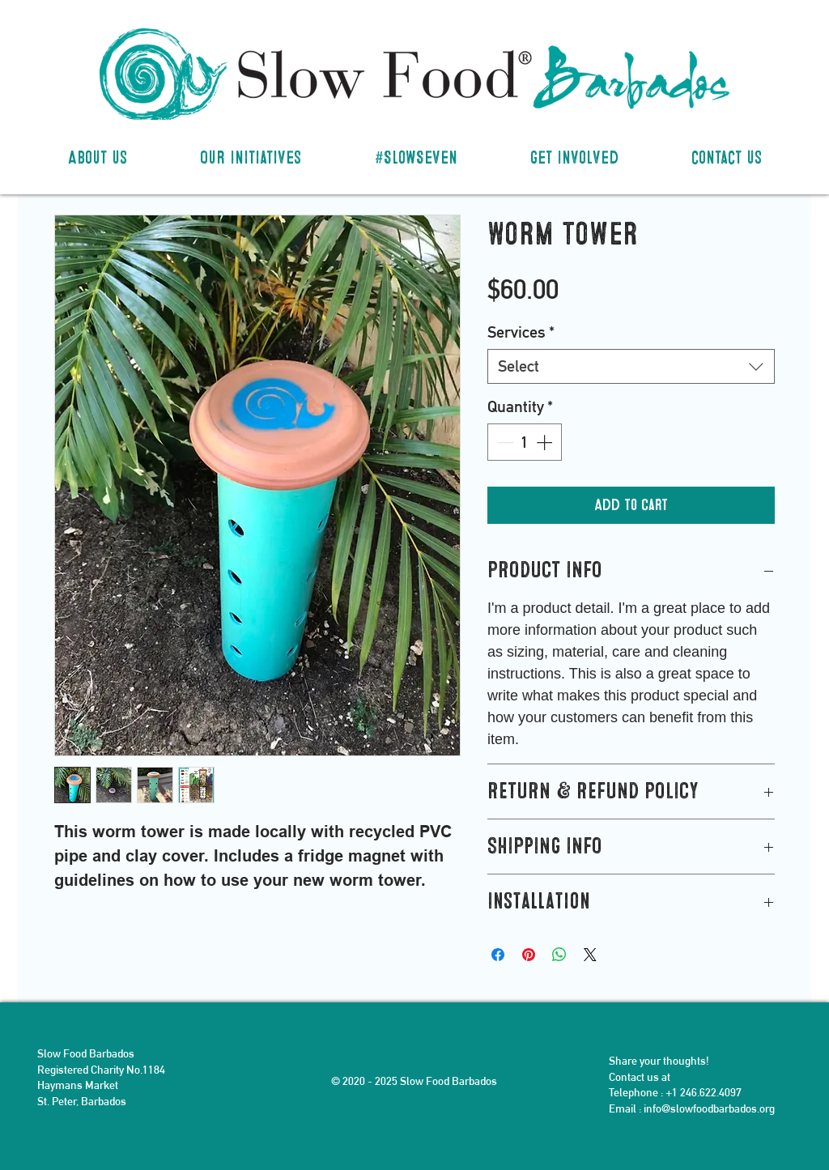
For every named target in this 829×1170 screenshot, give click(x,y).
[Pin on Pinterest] (528, 954)
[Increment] (545, 442)
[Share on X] (590, 954)
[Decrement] (503, 442)
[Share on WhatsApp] (559, 954)
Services (521, 332)
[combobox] (631, 366)
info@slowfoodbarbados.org (709, 1108)
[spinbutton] (524, 442)
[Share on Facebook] (498, 954)
